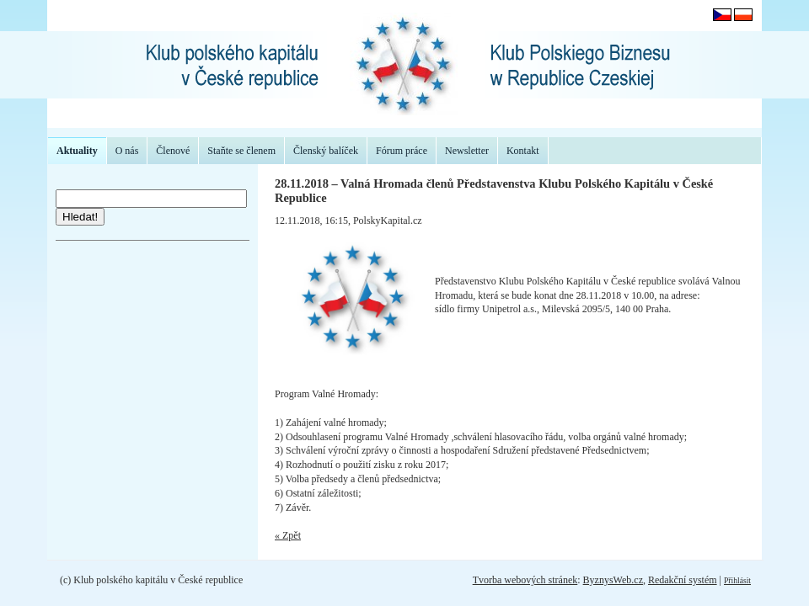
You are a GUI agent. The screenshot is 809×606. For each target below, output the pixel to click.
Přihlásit (737, 580)
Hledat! (80, 216)
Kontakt (522, 151)
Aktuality (77, 151)
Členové (173, 151)
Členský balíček (325, 151)
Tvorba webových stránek (525, 580)
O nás (127, 151)
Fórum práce (401, 151)
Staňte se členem (241, 151)
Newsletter (467, 151)
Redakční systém (682, 580)
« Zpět (288, 535)
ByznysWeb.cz (613, 580)
